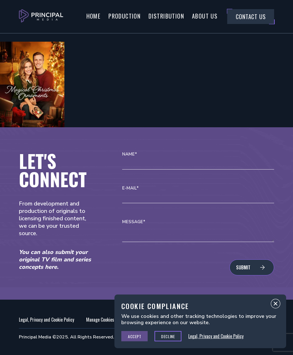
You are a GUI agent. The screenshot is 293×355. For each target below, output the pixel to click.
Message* (133, 222)
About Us (204, 16)
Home (93, 16)
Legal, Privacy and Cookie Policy (46, 319)
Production (124, 16)
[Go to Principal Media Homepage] (41, 16)
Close (275, 305)
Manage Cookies (100, 319)
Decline (168, 336)
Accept (134, 336)
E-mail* (130, 188)
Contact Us (251, 16)
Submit (243, 267)
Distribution (166, 16)
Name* (129, 154)
